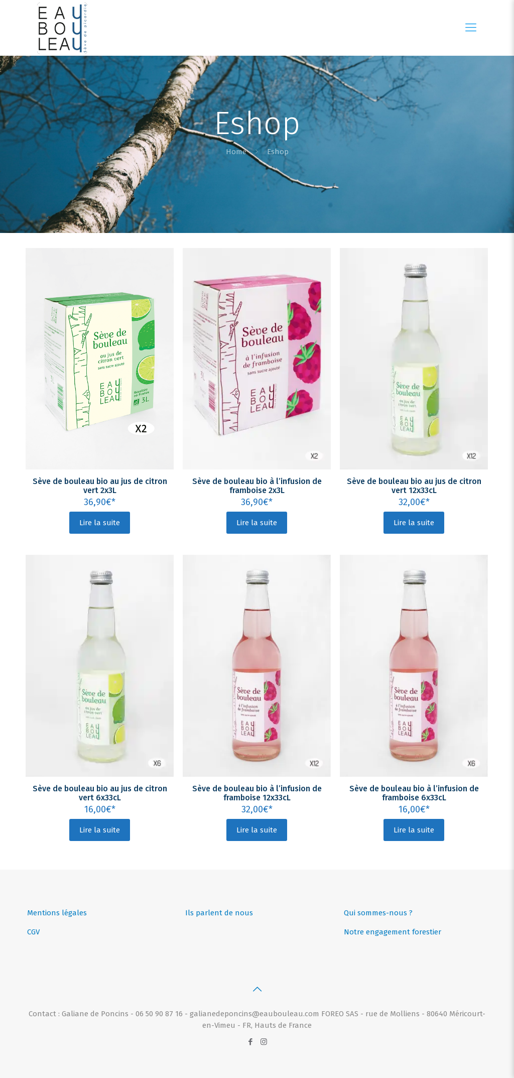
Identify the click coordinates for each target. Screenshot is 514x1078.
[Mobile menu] (470, 27)
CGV (33, 931)
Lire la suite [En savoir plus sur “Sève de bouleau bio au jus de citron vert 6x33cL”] (99, 829)
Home (236, 151)
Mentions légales (57, 912)
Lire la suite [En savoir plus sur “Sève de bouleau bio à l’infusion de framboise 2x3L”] (256, 522)
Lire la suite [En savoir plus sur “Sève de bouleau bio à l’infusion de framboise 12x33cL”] (256, 829)
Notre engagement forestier (392, 931)
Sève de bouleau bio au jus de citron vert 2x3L (100, 485)
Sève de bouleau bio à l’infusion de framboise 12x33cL (257, 793)
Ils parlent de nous (219, 912)
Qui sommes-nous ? (378, 912)
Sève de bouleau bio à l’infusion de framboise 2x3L (257, 485)
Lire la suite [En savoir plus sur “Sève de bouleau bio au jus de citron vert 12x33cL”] (414, 522)
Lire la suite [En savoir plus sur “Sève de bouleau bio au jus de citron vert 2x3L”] (99, 522)
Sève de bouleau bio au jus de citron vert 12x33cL (414, 485)
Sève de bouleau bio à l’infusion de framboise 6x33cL (414, 793)
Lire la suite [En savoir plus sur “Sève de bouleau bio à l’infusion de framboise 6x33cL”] (414, 829)
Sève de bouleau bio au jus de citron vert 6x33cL (100, 793)
